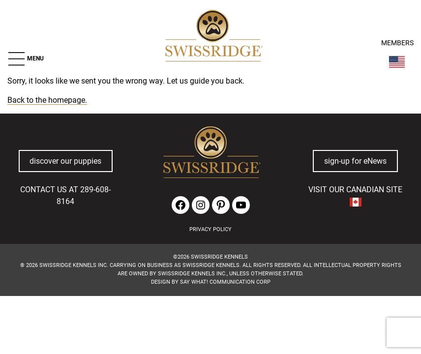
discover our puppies (65, 161)
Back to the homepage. (47, 100)
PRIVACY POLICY (210, 229)
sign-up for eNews (355, 161)
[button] (25, 59)
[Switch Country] (397, 62)
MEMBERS (397, 43)
